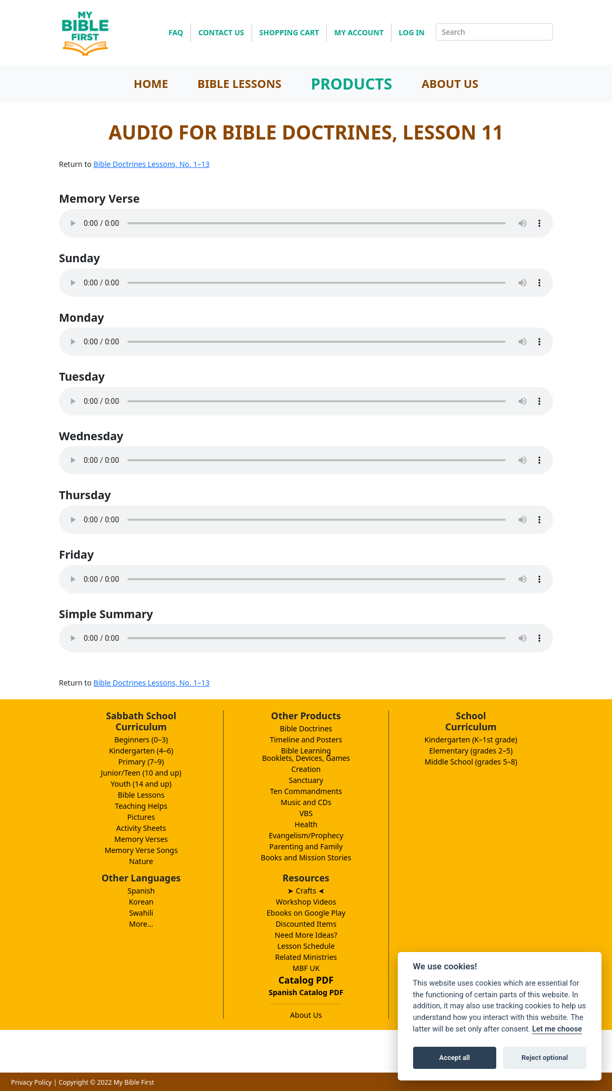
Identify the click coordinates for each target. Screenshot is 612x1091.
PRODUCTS (351, 83)
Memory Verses (141, 839)
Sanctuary (306, 780)
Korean (141, 902)
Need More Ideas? (306, 935)
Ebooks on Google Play (306, 913)
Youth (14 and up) (141, 784)
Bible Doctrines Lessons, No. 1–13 (152, 164)
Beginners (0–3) (141, 740)
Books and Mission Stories (306, 857)
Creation (306, 769)
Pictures (141, 817)
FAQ (175, 32)
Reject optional (544, 1058)
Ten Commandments (306, 791)
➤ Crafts (305, 891)
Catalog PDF (306, 980)
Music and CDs (306, 802)
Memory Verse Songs (141, 850)
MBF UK (306, 968)
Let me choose (557, 1029)
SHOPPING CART (289, 32)
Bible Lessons (141, 795)
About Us (306, 1015)
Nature (141, 861)
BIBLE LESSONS (239, 83)
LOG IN (412, 32)
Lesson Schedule (306, 946)
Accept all (454, 1058)
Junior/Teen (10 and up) (141, 773)
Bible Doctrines (306, 728)
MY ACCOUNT (359, 32)
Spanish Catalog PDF (306, 992)
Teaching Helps (141, 806)
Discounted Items (306, 924)
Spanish (141, 891)
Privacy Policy (31, 1082)
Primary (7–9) (141, 762)
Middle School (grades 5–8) (471, 762)
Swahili (141, 913)
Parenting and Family (306, 846)
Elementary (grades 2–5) (471, 751)
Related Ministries (306, 957)
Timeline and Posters (306, 740)
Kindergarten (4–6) (141, 751)
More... (141, 924)
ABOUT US (450, 83)
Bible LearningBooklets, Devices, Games (306, 754)
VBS (306, 813)
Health (306, 824)
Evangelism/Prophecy (306, 835)
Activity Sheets (141, 828)
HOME (151, 83)
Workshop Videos (306, 902)
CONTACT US (221, 32)
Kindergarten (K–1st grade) (471, 740)
